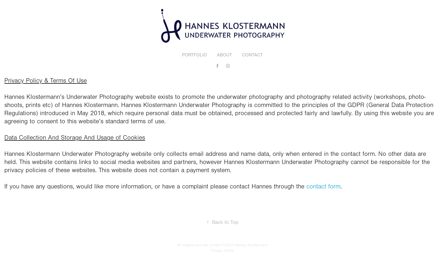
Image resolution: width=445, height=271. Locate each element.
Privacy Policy (222, 251)
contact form (323, 186)
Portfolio (194, 55)
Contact (252, 55)
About (224, 55)
